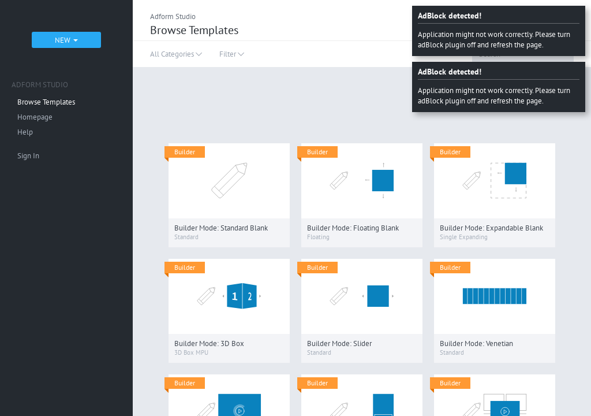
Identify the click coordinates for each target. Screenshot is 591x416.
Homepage (35, 117)
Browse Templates (46, 102)
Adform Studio (173, 16)
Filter (231, 54)
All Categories (176, 54)
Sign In (28, 156)
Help (25, 132)
